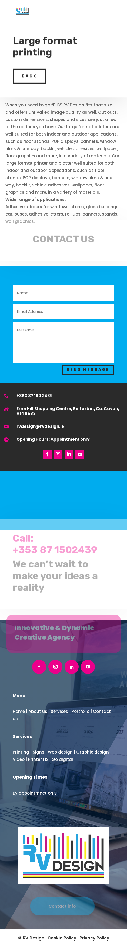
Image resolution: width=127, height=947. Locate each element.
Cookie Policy (62, 938)
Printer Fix (38, 759)
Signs (38, 752)
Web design (60, 752)
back (29, 72)
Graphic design (92, 752)
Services (59, 711)
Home (19, 711)
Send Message (87, 369)
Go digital (62, 759)
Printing (21, 752)
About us (37, 711)
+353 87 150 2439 (34, 395)
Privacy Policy (94, 938)
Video (19, 759)
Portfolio (80, 711)
